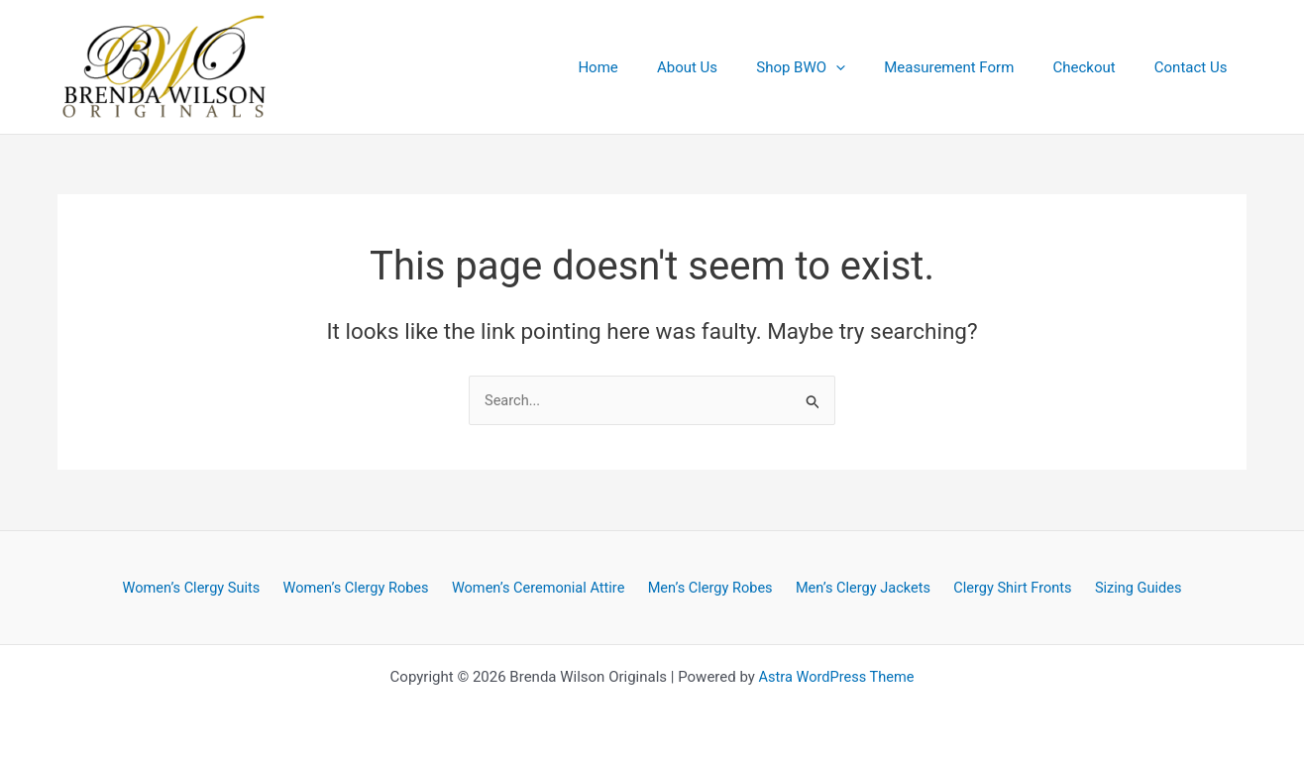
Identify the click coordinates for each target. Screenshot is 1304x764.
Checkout (1097, 67)
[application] (867, 67)
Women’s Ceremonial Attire (544, 588)
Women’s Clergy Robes (364, 588)
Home (648, 67)
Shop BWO (832, 67)
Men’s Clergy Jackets (860, 588)
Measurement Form (971, 67)
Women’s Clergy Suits (203, 588)
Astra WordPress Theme (836, 677)
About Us (728, 67)
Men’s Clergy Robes (712, 588)
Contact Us (1195, 67)
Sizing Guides (1126, 588)
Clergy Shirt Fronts (1006, 588)
